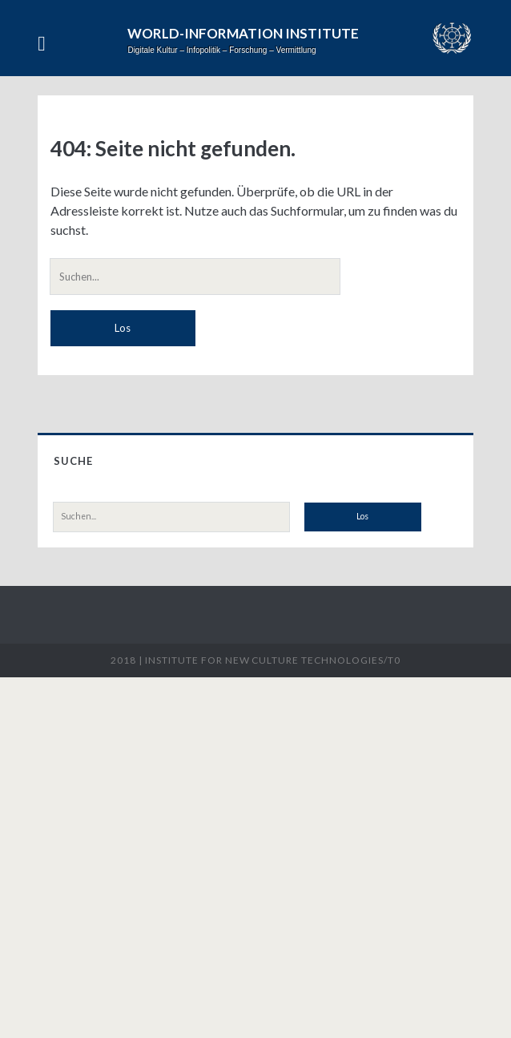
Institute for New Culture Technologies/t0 (272, 660)
